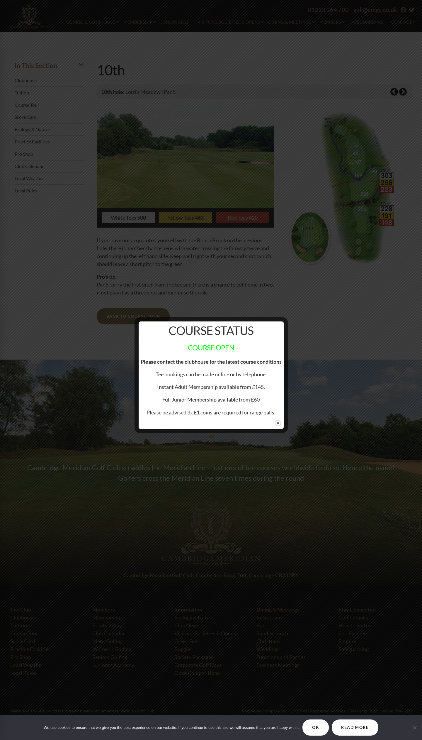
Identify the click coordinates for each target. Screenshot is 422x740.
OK (315, 727)
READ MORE (355, 727)
